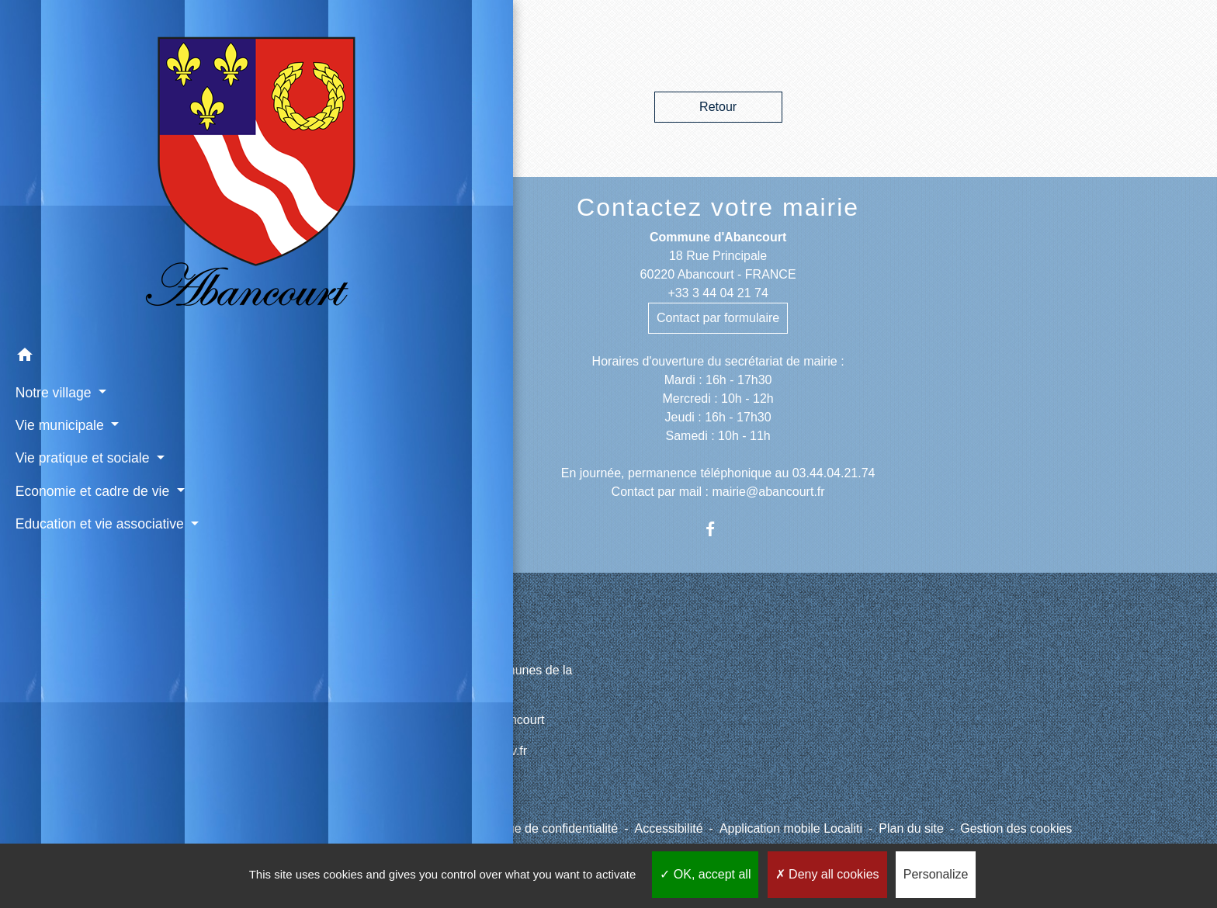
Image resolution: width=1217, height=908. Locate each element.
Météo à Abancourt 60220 (409, 781)
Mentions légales (410, 828)
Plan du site (911, 828)
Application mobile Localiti (790, 828)
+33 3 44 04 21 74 (717, 293)
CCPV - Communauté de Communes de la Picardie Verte (455, 679)
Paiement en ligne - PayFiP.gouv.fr (432, 750)
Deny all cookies (827, 874)
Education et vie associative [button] (98, 450)
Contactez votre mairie (718, 207)
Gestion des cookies (1016, 828)
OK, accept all (705, 874)
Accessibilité (669, 828)
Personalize (936, 874)
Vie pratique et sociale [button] (81, 385)
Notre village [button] (52, 319)
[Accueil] (109, 133)
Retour (718, 106)
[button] (109, 284)
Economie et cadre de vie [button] (90, 417)
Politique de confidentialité (545, 828)
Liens (371, 634)
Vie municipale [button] (58, 351)
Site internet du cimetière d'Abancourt (441, 719)
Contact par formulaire (718, 317)
